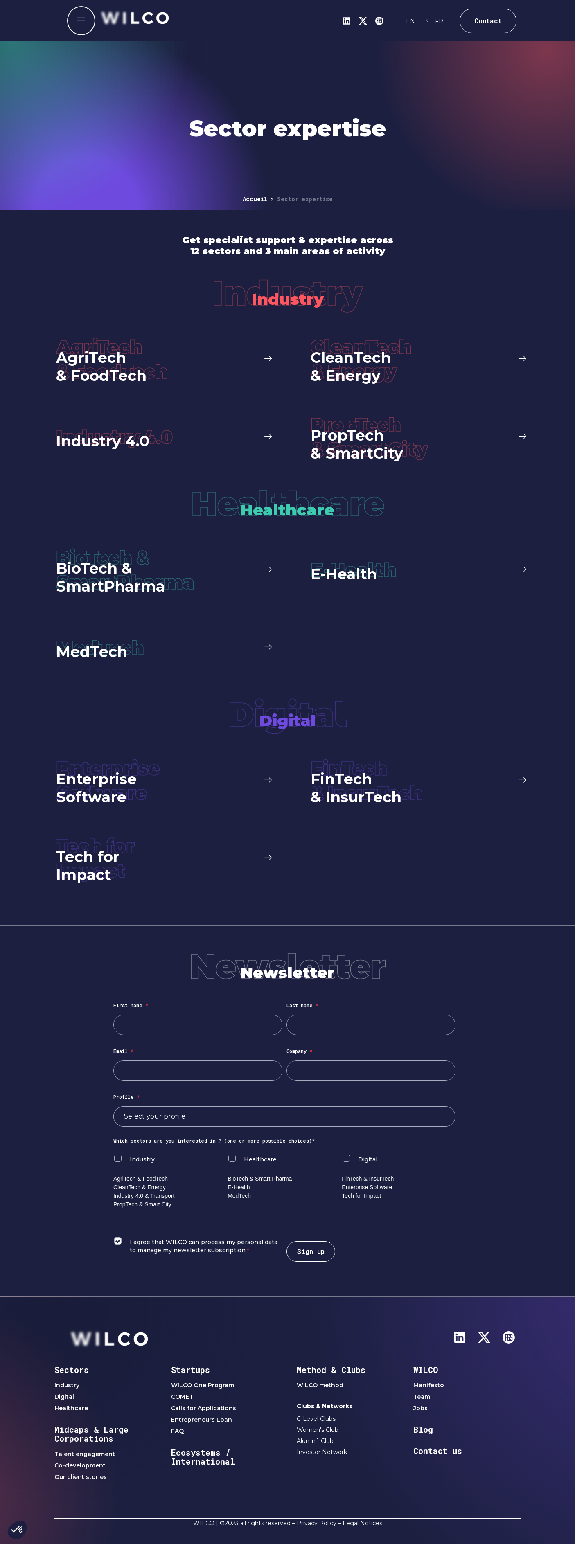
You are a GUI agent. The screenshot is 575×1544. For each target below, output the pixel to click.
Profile (126, 1097)
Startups (190, 1369)
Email (123, 1051)
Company (299, 1051)
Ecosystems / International (203, 1457)
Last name (302, 1005)
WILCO (425, 1369)
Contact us (437, 1450)
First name (130, 1005)
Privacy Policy (316, 1523)
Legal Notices (362, 1523)
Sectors (71, 1369)
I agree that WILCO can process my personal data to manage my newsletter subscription (203, 1246)
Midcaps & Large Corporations (91, 1434)
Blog (423, 1429)
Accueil (255, 199)
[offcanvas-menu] (81, 20)
